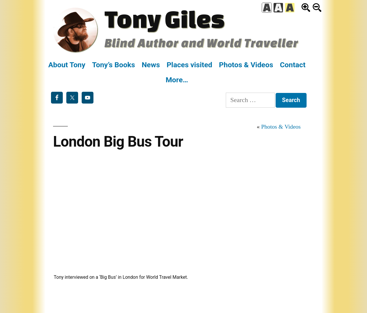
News (151, 64)
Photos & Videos (246, 64)
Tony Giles (164, 18)
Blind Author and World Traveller (201, 43)
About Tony (66, 64)
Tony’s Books (113, 64)
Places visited (189, 64)
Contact (292, 64)
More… (177, 80)
